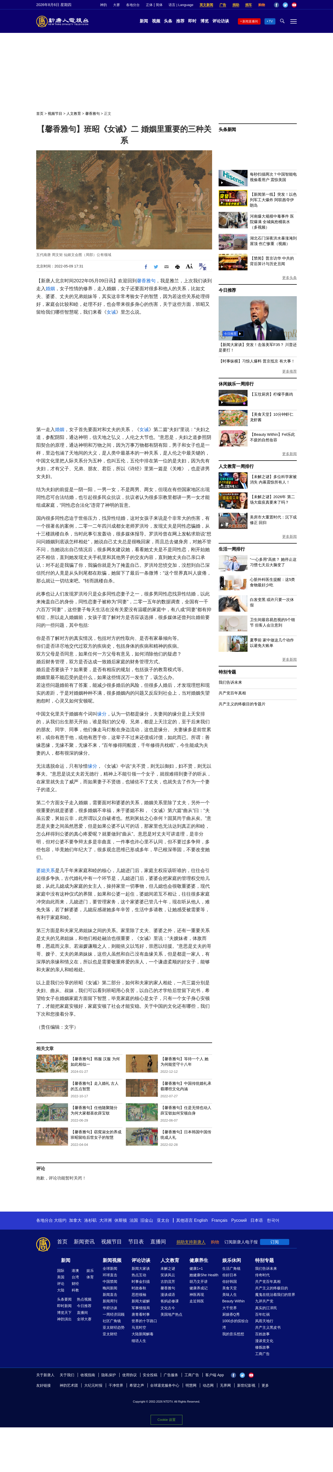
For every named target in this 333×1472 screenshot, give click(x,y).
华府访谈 (110, 1308)
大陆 (60, 1290)
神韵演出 (64, 1319)
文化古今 (168, 1308)
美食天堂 (229, 1288)
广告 (222, 5)
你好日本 (229, 1275)
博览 (204, 21)
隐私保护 (108, 1375)
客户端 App (214, 1375)
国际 (60, 1270)
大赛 (116, 5)
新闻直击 (110, 1294)
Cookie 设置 (166, 1420)
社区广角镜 (112, 1321)
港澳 (75, 1270)
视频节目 (55, 113)
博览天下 (64, 1312)
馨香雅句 (92, 113)
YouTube (294, 5)
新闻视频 (112, 1260)
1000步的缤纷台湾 (235, 1324)
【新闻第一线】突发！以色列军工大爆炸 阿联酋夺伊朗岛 (273, 199)
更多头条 (289, 278)
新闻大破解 (141, 1301)
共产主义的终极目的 (271, 1288)
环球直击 (110, 1275)
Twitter (285, 5)
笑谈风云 (168, 1275)
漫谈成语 (168, 1294)
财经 (75, 1284)
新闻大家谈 (141, 1268)
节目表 (136, 1241)
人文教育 (73, 113)
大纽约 (60, 1220)
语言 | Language (181, 5)
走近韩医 (196, 1301)
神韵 (103, 5)
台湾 (75, 1277)
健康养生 (198, 1260)
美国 (60, 1277)
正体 (149, 5)
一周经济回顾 (114, 1314)
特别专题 (227, 672)
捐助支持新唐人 (191, 1242)
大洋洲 (105, 1220)
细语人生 (139, 1341)
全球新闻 (110, 1268)
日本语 (256, 1220)
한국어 (273, 1220)
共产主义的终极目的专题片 (242, 704)
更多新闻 (289, 454)
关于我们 (67, 1375)
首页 (40, 113)
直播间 (158, 1241)
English (201, 1220)
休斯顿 (120, 1220)
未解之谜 (168, 1268)
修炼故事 (262, 1347)
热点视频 (84, 1299)
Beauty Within (233, 1301)
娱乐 (90, 1270)
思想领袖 (139, 1294)
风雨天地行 (264, 1321)
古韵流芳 (168, 1281)
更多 (265, 1385)
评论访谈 (220, 21)
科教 (75, 1290)
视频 (156, 21)
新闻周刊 (110, 1301)
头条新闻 (227, 129)
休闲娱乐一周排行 (236, 384)
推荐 (180, 21)
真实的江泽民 (266, 1308)
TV (271, 21)
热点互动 (139, 1275)
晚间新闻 (110, 1288)
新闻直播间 (250, 21)
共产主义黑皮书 (268, 1327)
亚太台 (163, 1220)
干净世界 (116, 1385)
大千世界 (229, 1308)
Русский (239, 1220)
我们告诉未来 (230, 682)
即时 (192, 21)
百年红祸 (262, 1314)
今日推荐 (227, 290)
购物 (261, 5)
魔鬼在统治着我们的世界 (275, 1294)
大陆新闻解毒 (142, 1334)
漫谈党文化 (264, 1341)
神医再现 (196, 1294)
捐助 (235, 5)
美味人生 (229, 1294)
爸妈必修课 (170, 1301)
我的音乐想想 (233, 1334)
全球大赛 (84, 1319)
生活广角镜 (231, 1268)
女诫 (111, 312)
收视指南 (88, 1375)
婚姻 (50, 288)
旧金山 (146, 1220)
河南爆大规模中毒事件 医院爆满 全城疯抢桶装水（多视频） (272, 221)
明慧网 (191, 1385)
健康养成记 (198, 1288)
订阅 (274, 1242)
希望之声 (137, 1385)
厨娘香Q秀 (231, 1314)
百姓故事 (262, 1334)
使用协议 (129, 1375)
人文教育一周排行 (236, 466)
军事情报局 (141, 1308)
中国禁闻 (110, 1281)
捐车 (248, 5)
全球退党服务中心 (164, 1385)
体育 (90, 1277)
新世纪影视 (246, 1385)
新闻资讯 (84, 1241)
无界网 (225, 1385)
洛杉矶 (90, 1220)
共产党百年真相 (232, 693)
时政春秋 (139, 1288)
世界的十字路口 (144, 1321)
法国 (134, 1220)
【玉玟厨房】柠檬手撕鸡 (271, 394)
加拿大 (75, 1220)
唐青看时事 (141, 1314)
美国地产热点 (171, 1314)
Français (219, 1220)
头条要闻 (64, 1299)
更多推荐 (289, 371)
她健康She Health (203, 1275)
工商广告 (262, 1354)
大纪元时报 (93, 1385)
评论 (60, 1284)
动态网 (208, 1385)
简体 (159, 5)
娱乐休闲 (231, 1260)
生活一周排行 (232, 549)
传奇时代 (262, 1275)
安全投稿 (150, 1375)
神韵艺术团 (69, 1385)
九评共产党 (264, 1301)
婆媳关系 (45, 870)
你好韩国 (229, 1281)
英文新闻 (206, 5)
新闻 (144, 21)
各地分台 (133, 5)
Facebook (276, 5)
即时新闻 (64, 1306)
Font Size (189, 266)
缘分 (102, 714)
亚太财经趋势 (114, 1327)
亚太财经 (110, 1334)
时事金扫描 (141, 1281)
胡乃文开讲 (198, 1281)
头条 (168, 21)
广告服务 (171, 1375)
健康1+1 (196, 1268)
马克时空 (139, 1327)
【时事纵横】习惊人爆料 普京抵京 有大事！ (257, 361)
